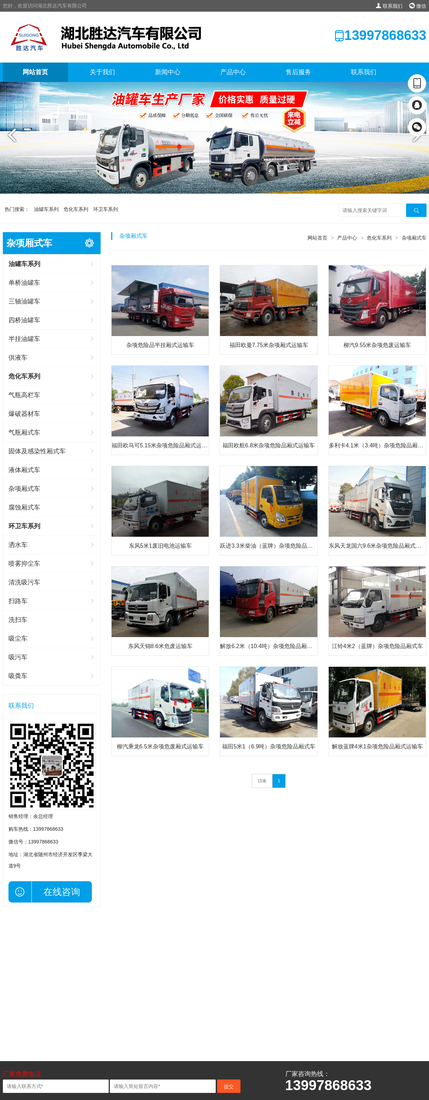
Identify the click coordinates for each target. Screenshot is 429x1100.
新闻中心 (167, 72)
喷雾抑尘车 (24, 563)
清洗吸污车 (24, 582)
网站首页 (35, 72)
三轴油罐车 (24, 301)
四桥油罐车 (24, 320)
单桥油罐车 (24, 282)
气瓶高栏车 (24, 395)
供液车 (18, 357)
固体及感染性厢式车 (37, 451)
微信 (418, 6)
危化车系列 (76, 209)
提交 (229, 1086)
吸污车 (18, 657)
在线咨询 (61, 892)
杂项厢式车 (24, 488)
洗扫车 (18, 619)
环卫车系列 (105, 209)
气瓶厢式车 (24, 432)
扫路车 (18, 601)
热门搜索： (17, 209)
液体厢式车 (24, 469)
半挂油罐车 (24, 338)
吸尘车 (18, 638)
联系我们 (389, 6)
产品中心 (233, 72)
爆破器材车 (24, 413)
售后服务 (298, 72)
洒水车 (18, 544)
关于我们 (102, 72)
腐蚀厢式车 (24, 507)
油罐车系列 (46, 209)
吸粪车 (18, 676)
